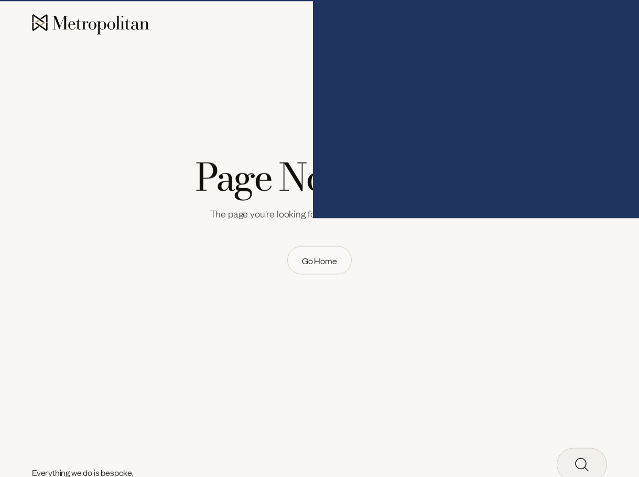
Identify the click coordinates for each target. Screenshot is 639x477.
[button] (355, 25)
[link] (319, 260)
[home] (90, 25)
